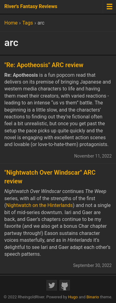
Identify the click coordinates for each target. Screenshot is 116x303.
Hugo (73, 297)
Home (11, 23)
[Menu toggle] (109, 6)
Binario (93, 297)
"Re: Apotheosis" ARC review (44, 65)
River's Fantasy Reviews (30, 6)
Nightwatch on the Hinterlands (39, 205)
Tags (27, 23)
